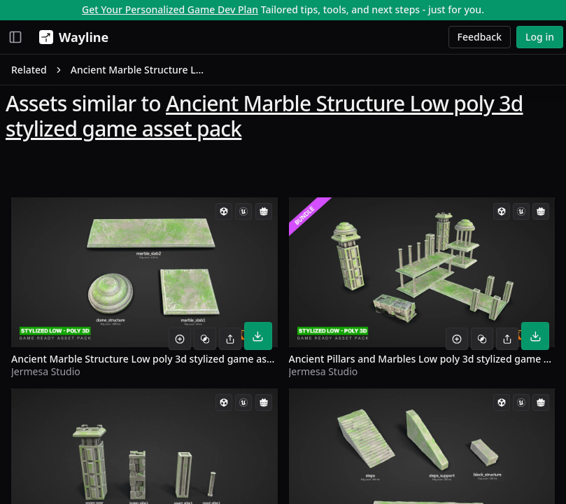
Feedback (480, 36)
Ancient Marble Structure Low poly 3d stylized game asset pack (264, 116)
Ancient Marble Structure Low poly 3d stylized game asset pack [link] (138, 69)
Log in (539, 36)
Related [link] (29, 69)
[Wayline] (71, 37)
